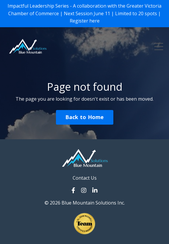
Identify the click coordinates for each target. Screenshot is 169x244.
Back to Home (84, 117)
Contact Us (85, 178)
